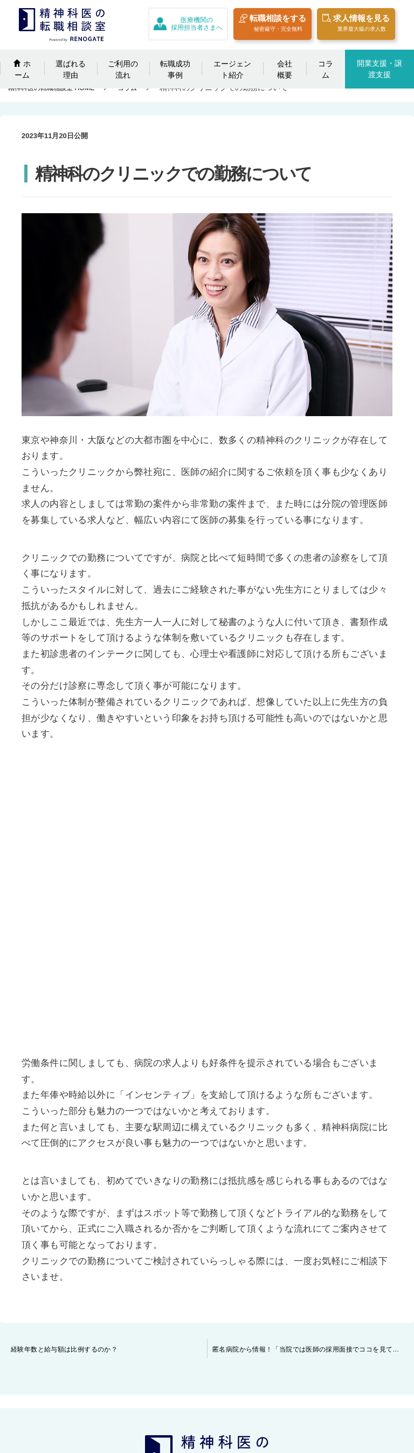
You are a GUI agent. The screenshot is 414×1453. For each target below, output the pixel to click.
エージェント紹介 (232, 69)
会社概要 (284, 69)
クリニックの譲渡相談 (215, 1276)
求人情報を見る (356, 24)
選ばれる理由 (71, 69)
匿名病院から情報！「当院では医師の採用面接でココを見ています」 (313, 1079)
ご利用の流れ (123, 69)
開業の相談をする (91, 1390)
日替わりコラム (87, 1371)
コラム (325, 69)
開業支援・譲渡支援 (379, 69)
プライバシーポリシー (347, 1276)
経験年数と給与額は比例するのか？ (64, 1079)
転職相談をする (272, 24)
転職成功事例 (175, 69)
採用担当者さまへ (208, 1257)
